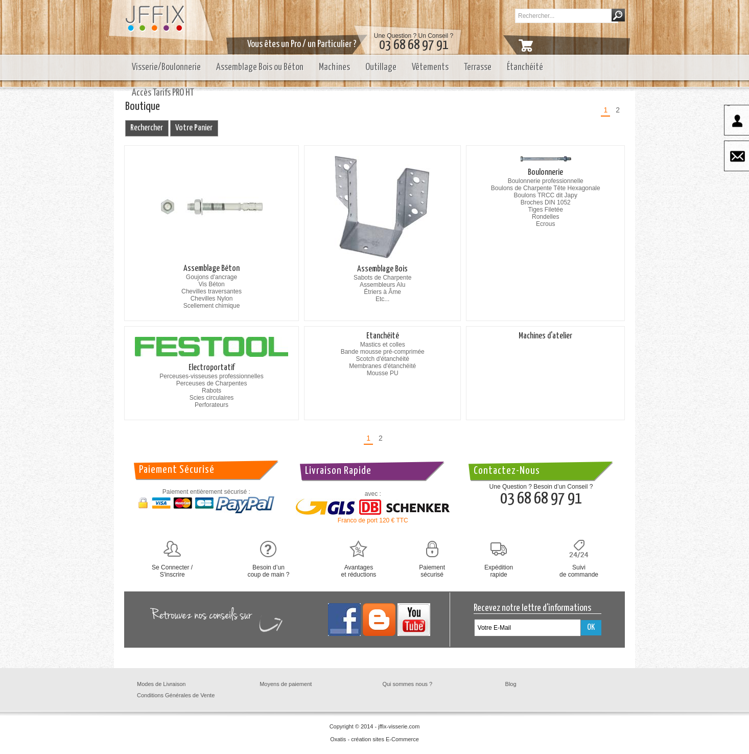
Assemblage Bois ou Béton (259, 67)
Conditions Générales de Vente (176, 695)
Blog (511, 684)
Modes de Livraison (161, 684)
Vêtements (430, 67)
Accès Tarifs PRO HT (163, 93)
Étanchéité (525, 67)
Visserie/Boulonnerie (166, 67)
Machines (334, 67)
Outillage (380, 67)
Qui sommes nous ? (407, 684)
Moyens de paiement (286, 684)
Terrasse (477, 67)
